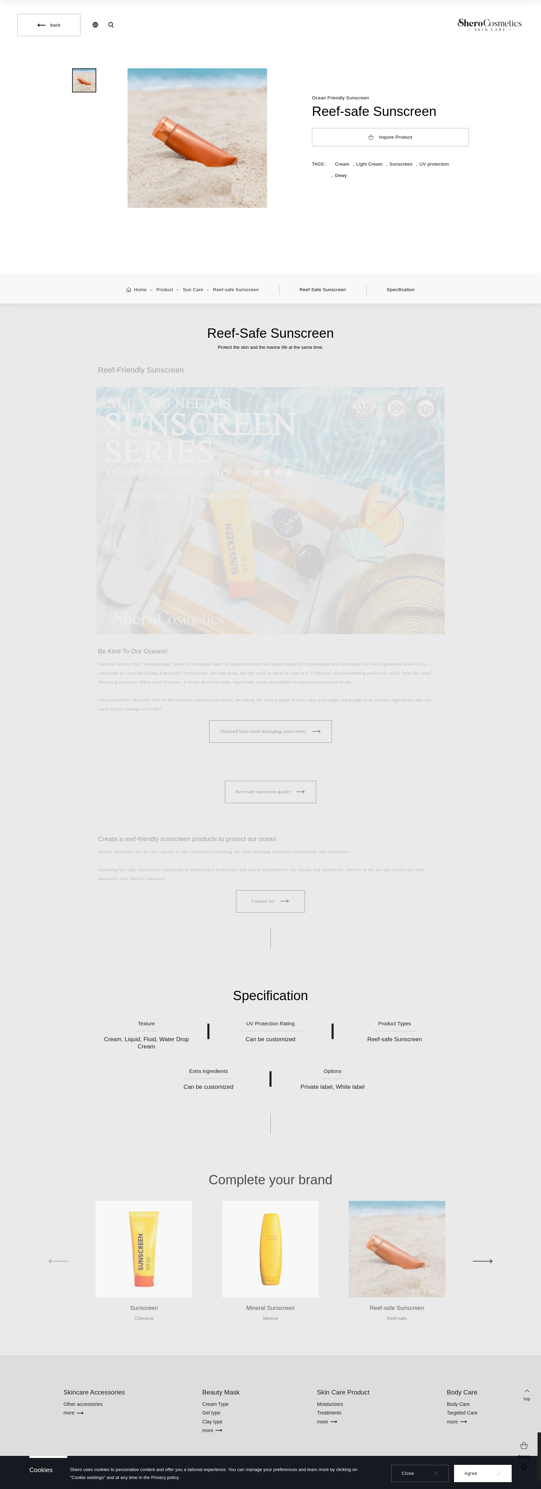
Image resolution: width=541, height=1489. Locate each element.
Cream (342, 164)
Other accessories (82, 1404)
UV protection (434, 164)
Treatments (329, 1413)
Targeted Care (462, 1413)
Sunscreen (401, 164)
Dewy (341, 175)
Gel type (211, 1413)
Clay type (212, 1421)
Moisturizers (330, 1404)
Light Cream (369, 164)
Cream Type (215, 1404)
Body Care (458, 1404)
